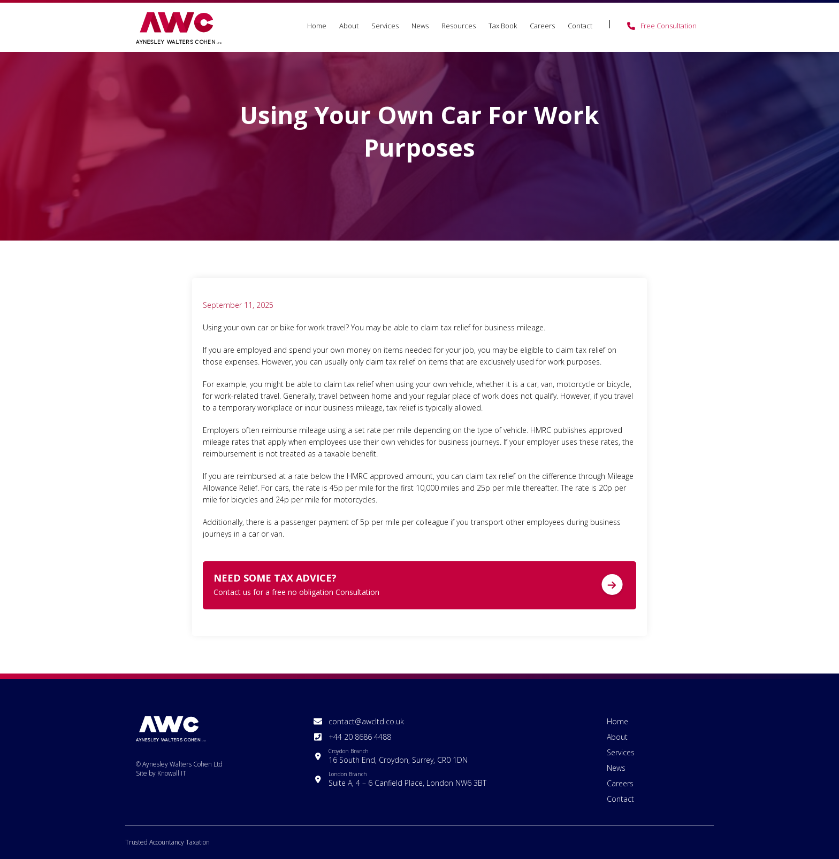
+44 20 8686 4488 (360, 737)
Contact (580, 25)
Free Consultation (668, 25)
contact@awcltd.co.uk (366, 721)
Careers (542, 25)
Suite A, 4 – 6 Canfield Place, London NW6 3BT (407, 779)
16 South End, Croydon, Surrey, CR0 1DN (398, 756)
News (420, 25)
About (349, 25)
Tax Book (503, 25)
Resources (458, 25)
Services (385, 25)
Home (316, 25)
